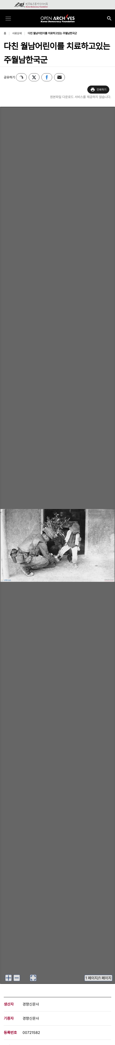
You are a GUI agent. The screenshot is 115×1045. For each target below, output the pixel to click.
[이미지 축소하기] (16, 978)
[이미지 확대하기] (8, 978)
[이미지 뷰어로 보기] (33, 978)
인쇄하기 (98, 89)
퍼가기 (21, 77)
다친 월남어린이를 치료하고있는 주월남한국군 (52, 33)
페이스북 (46, 77)
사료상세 (17, 33)
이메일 (59, 77)
